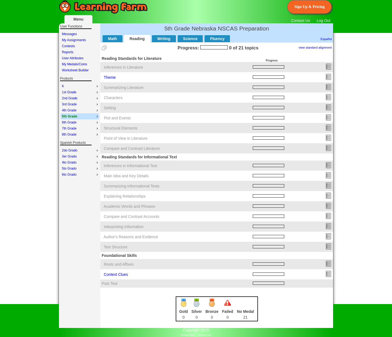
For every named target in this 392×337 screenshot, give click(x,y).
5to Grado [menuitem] (80, 168)
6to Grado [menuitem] (80, 174)
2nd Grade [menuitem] (80, 98)
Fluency (217, 38)
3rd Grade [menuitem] (80, 104)
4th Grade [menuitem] (80, 110)
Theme (110, 77)
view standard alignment (315, 47)
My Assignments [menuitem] (74, 40)
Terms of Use (204, 335)
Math (112, 38)
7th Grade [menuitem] (80, 128)
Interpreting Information (124, 226)
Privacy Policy (188, 335)
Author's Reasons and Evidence (131, 237)
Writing (164, 38)
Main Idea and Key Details (126, 176)
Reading (137, 38)
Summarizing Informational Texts (132, 186)
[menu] (80, 52)
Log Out (323, 20)
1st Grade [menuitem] (80, 92)
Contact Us (300, 20)
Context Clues (116, 274)
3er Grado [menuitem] (80, 156)
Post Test (109, 283)
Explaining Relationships (125, 196)
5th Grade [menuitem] (80, 116)
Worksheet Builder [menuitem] (75, 70)
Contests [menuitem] (68, 46)
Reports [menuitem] (67, 52)
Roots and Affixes (119, 264)
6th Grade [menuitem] (80, 122)
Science (190, 38)
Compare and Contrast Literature (132, 148)
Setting (110, 108)
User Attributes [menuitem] (73, 58)
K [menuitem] (80, 86)
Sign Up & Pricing (309, 7)
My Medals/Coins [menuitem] (74, 64)
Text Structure (115, 247)
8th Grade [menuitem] (80, 134)
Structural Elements (120, 128)
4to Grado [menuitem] (80, 162)
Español (326, 39)
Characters (113, 98)
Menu (78, 19)
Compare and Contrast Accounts (131, 216)
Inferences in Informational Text (130, 166)
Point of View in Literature (125, 138)
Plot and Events (117, 118)
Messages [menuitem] (69, 34)
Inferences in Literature (123, 67)
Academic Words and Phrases (129, 206)
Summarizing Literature (124, 87)
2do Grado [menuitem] (80, 150)
